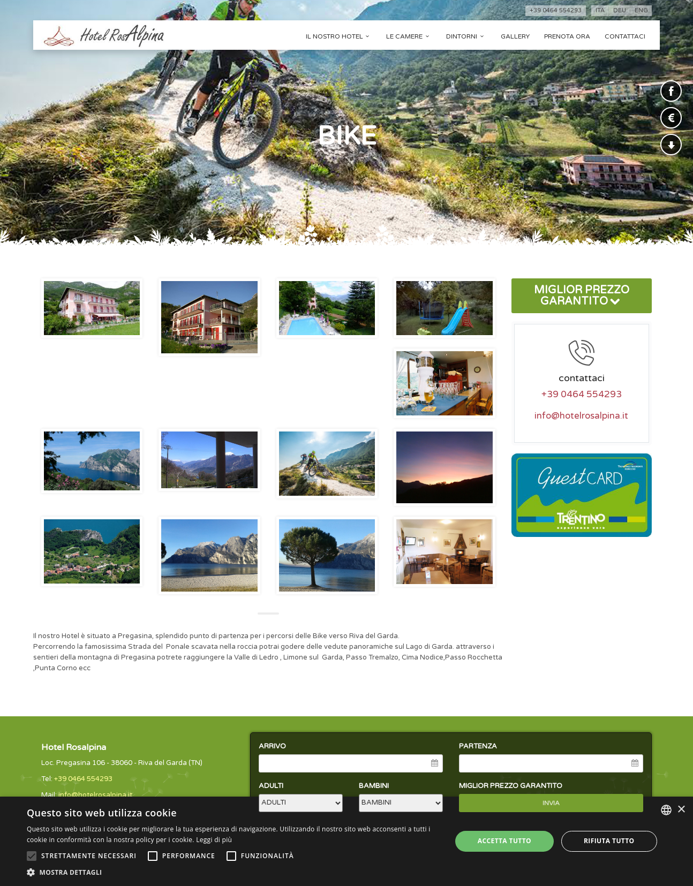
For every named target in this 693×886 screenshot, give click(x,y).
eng (641, 10)
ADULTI (271, 786)
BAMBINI (374, 786)
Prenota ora (567, 36)
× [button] (681, 810)
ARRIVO (272, 746)
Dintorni (466, 36)
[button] (233, 872)
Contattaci (625, 36)
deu (619, 10)
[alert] (346, 841)
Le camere (409, 36)
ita (600, 10)
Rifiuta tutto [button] (609, 840)
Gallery (515, 36)
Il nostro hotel (339, 36)
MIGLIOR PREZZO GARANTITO (581, 296)
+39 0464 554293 (556, 10)
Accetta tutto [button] (504, 840)
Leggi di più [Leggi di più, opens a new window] (214, 839)
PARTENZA (478, 746)
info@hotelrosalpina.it (581, 416)
